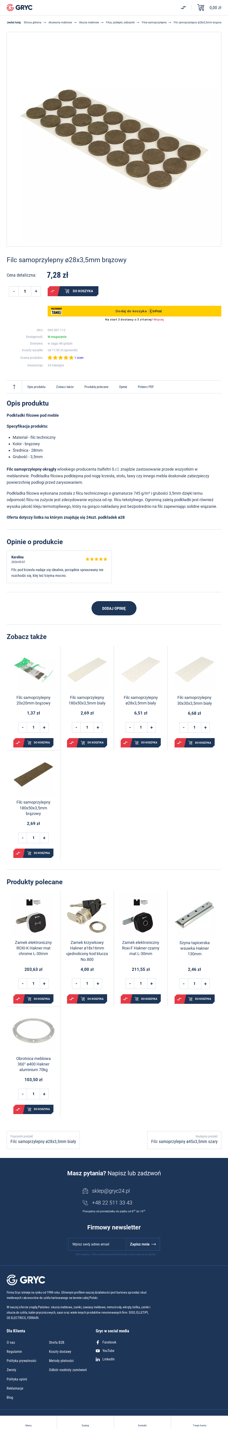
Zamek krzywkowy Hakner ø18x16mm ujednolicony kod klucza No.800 (87, 951)
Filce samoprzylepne (154, 22)
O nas (11, 1342)
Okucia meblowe (89, 22)
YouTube (105, 1351)
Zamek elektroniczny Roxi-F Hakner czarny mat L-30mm (140, 948)
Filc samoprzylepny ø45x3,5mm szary (184, 1141)
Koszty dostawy (60, 1351)
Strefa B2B (56, 1342)
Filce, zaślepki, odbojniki (120, 22)
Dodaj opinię (114, 608)
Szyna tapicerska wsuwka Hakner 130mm (194, 948)
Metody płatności (61, 1361)
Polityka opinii (17, 1379)
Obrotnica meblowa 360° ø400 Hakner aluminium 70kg (33, 1064)
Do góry (14, 387)
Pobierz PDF (146, 387)
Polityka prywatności (21, 1361)
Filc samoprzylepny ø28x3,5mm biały (141, 700)
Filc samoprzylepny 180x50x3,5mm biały (87, 700)
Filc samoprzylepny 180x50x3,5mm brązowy (33, 808)
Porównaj (52, 291)
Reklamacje (15, 1388)
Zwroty (11, 1370)
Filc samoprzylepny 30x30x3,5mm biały (194, 700)
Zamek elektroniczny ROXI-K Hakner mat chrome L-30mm (33, 948)
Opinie (123, 387)
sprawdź (71, 350)
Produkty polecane (96, 387)
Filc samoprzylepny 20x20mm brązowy (33, 700)
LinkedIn (105, 1359)
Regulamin (14, 1351)
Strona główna (32, 22)
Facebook (106, 1342)
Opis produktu (36, 387)
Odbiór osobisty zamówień (68, 1370)
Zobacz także (65, 387)
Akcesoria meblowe (60, 22)
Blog (10, 1397)
